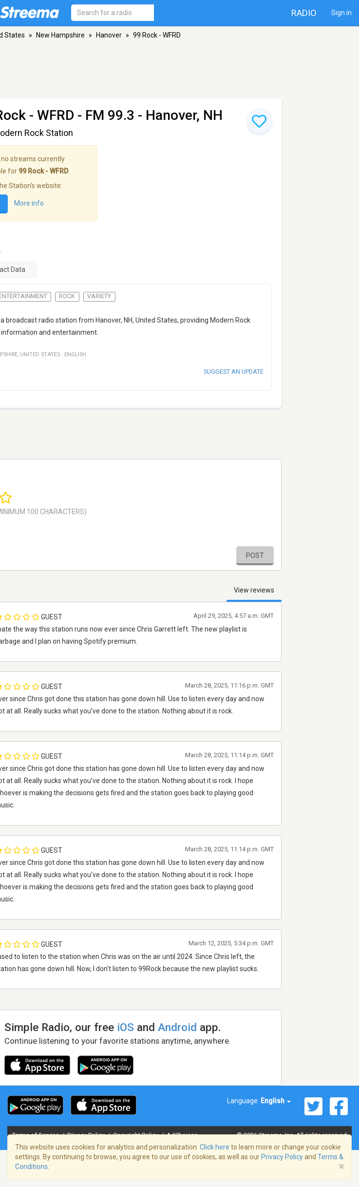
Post (255, 555)
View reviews (254, 590)
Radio (304, 13)
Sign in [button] (341, 13)
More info (29, 203)
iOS (125, 1027)
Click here (214, 1147)
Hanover (109, 35)
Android (177, 1027)
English (276, 1101)
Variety (99, 296)
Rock (67, 296)
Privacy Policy (282, 1157)
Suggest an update (234, 371)
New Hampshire (60, 35)
